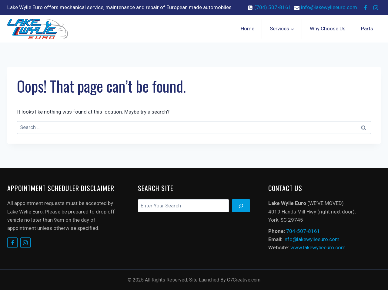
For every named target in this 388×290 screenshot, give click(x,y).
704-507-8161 (303, 231)
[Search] (241, 205)
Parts (367, 29)
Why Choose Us (328, 29)
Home (247, 29)
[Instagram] (375, 7)
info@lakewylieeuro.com (311, 239)
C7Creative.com (243, 280)
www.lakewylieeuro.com (318, 247)
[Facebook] (365, 7)
